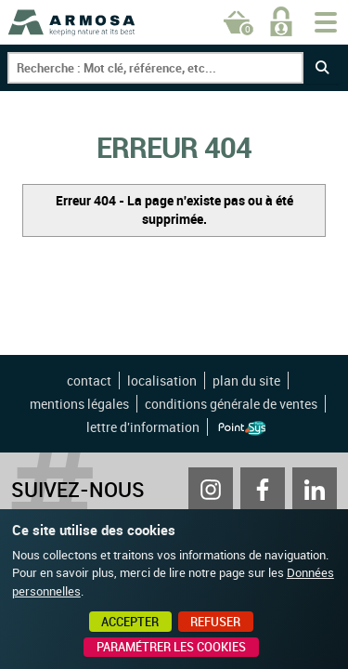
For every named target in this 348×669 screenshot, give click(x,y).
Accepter (130, 621)
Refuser (215, 621)
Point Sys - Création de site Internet (241, 428)
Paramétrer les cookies (171, 646)
